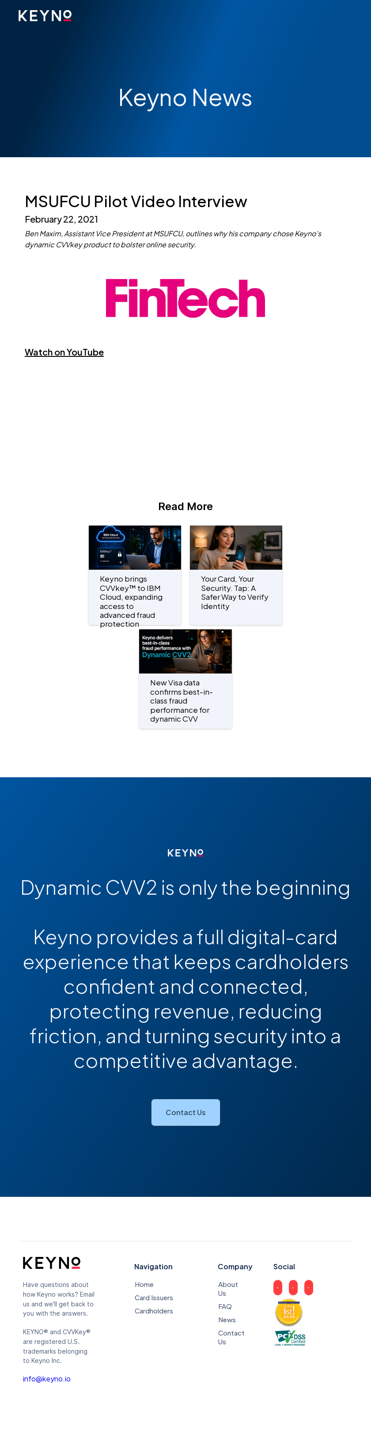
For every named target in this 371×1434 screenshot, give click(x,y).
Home (144, 1284)
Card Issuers (154, 1297)
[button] (343, 15)
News (226, 1319)
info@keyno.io (47, 1378)
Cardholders (154, 1310)
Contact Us (186, 1112)
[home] (45, 15)
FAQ (225, 1306)
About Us (226, 1288)
